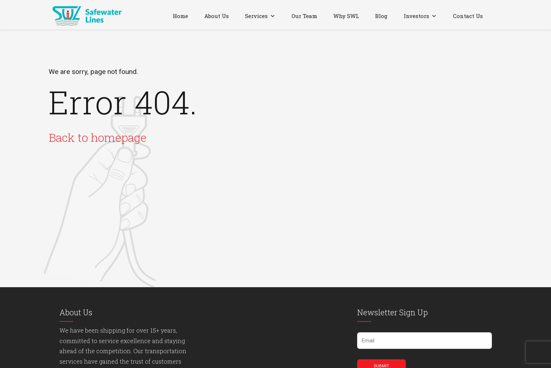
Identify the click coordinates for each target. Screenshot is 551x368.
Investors (420, 16)
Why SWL (346, 15)
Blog (381, 15)
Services (260, 16)
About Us (216, 15)
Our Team (304, 15)
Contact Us (468, 15)
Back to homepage (98, 137)
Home (180, 15)
